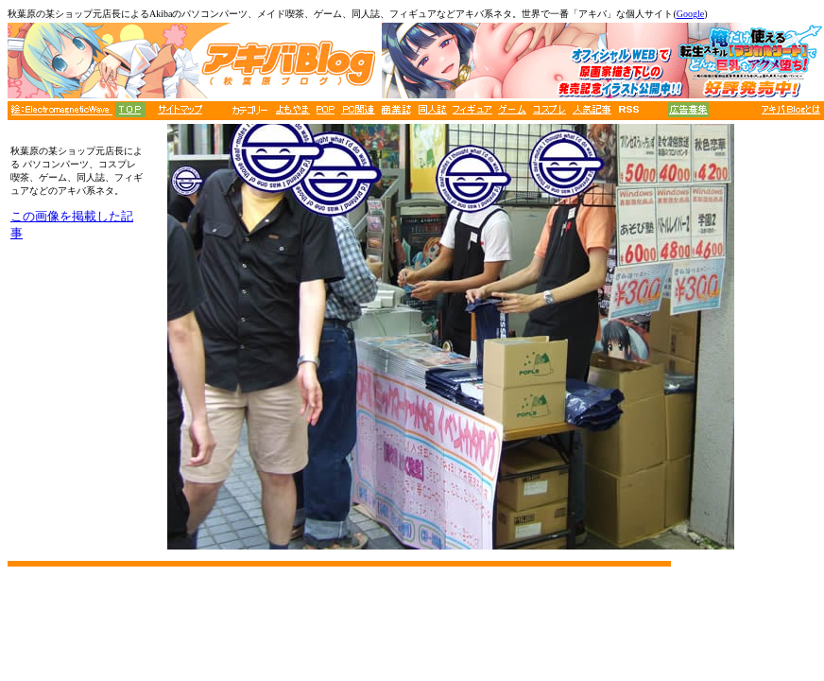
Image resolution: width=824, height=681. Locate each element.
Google (690, 14)
